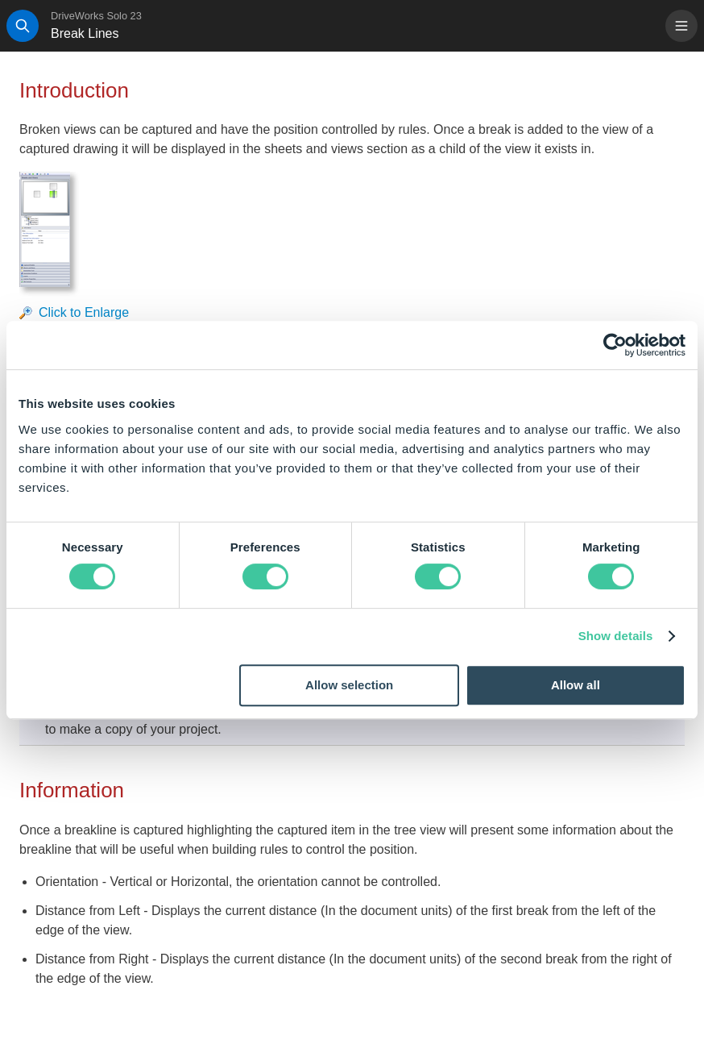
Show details (615, 636)
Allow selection (349, 685)
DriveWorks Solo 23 (96, 16)
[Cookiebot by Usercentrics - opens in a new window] (615, 345)
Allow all (575, 685)
